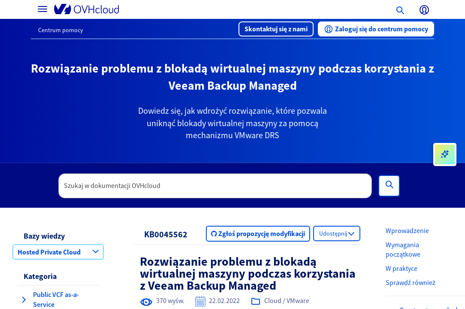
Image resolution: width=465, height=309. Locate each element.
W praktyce (401, 268)
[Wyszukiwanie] (389, 186)
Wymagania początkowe (403, 249)
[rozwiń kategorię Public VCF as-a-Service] (23, 299)
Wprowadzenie (407, 230)
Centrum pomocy (60, 30)
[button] (276, 28)
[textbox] (215, 185)
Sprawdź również (410, 282)
